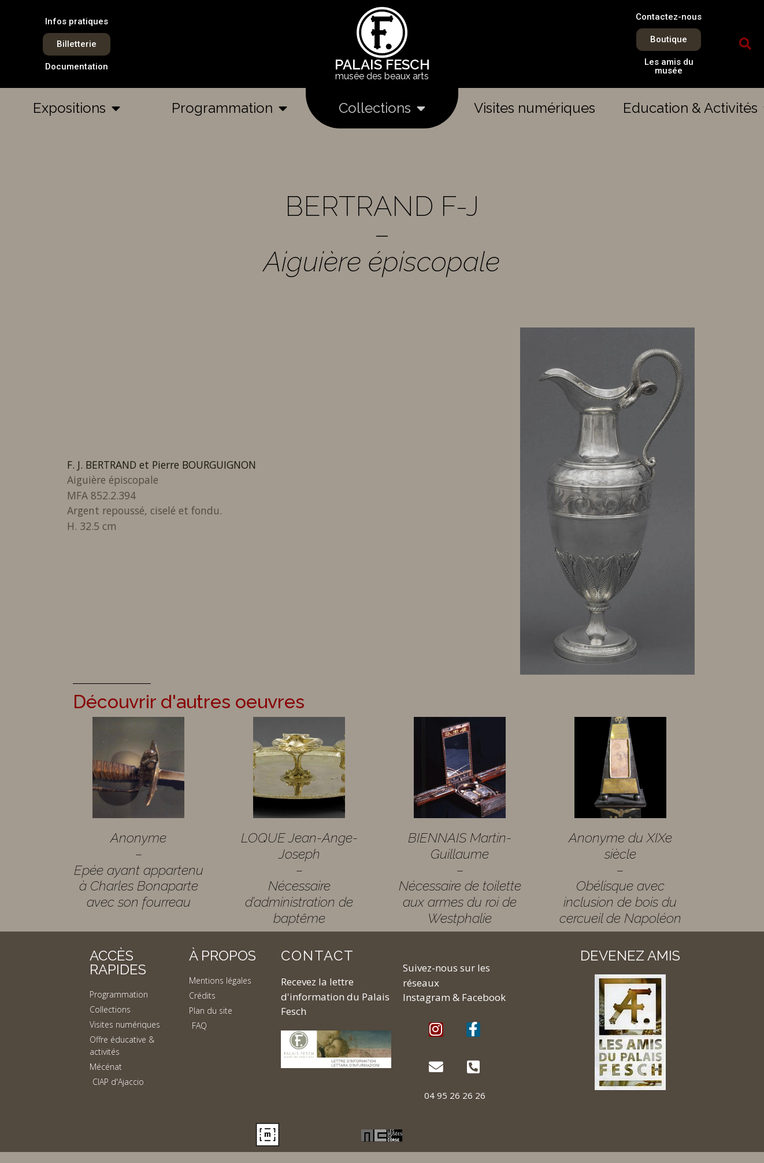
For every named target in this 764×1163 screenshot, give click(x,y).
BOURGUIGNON (217, 465)
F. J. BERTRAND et (109, 465)
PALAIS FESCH (382, 64)
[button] (745, 44)
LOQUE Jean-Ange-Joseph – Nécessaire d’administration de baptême (299, 877)
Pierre (165, 465)
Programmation (229, 108)
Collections (382, 108)
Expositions (76, 108)
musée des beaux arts (382, 76)
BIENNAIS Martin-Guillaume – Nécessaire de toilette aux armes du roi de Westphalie (460, 877)
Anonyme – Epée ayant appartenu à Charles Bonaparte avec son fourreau (138, 870)
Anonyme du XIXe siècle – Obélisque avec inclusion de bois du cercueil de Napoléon (620, 877)
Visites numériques (534, 108)
